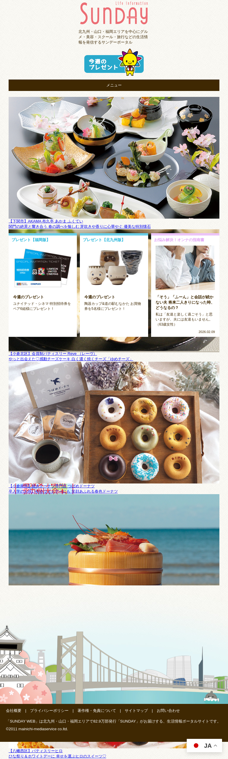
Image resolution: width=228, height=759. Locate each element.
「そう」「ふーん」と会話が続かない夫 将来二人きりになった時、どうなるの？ (185, 302)
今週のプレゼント (28, 297)
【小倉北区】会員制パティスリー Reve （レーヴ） (53, 353)
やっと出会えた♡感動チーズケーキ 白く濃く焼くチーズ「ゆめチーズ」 (71, 359)
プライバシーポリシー (49, 710)
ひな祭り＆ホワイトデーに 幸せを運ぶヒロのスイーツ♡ (57, 756)
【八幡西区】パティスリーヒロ (36, 751)
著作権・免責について (96, 710)
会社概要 (13, 710)
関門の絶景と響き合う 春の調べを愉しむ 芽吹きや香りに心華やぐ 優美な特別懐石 (80, 226)
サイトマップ (136, 710)
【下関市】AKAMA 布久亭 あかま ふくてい (46, 221)
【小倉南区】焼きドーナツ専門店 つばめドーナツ (52, 486)
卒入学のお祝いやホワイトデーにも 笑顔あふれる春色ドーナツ (63, 491)
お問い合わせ (168, 710)
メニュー (114, 85)
